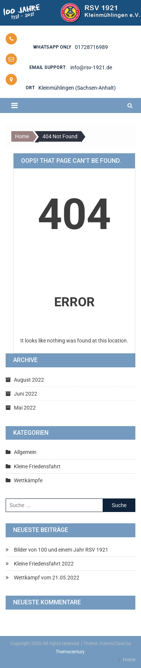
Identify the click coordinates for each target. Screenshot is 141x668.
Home (129, 659)
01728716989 (91, 47)
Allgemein (25, 452)
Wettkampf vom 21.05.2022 (46, 578)
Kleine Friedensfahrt (37, 466)
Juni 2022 (25, 394)
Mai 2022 (25, 408)
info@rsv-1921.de (91, 67)
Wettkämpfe (28, 480)
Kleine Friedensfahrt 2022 (44, 564)
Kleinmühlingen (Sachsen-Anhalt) (77, 87)
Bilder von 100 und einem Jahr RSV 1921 (61, 550)
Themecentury (70, 651)
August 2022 (29, 380)
